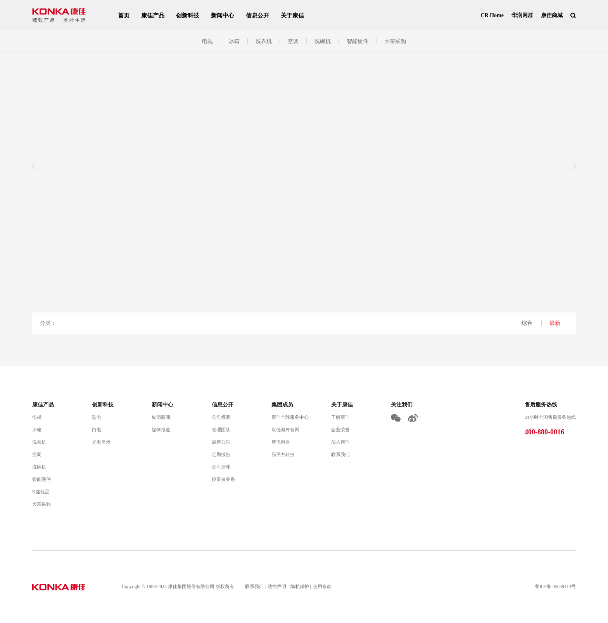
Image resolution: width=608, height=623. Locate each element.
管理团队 (221, 429)
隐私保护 (299, 586)
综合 (528, 323)
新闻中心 (222, 15)
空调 (293, 41)
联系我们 (340, 454)
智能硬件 (357, 41)
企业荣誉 (340, 429)
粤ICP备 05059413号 (555, 586)
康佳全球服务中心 (290, 417)
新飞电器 (280, 442)
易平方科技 (283, 454)
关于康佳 (292, 15)
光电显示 (101, 442)
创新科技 (187, 15)
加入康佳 (340, 442)
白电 (96, 429)
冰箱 (234, 41)
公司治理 (221, 467)
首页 (124, 15)
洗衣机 (264, 41)
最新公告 (221, 442)
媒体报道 (161, 429)
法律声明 (277, 586)
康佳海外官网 (285, 429)
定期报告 (221, 454)
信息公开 (257, 15)
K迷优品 (41, 492)
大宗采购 (395, 41)
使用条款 (322, 586)
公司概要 (221, 417)
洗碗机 (322, 41)
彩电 (96, 417)
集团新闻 (161, 417)
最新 (554, 323)
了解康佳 (340, 417)
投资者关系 (223, 479)
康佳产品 (152, 15)
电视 (207, 41)
